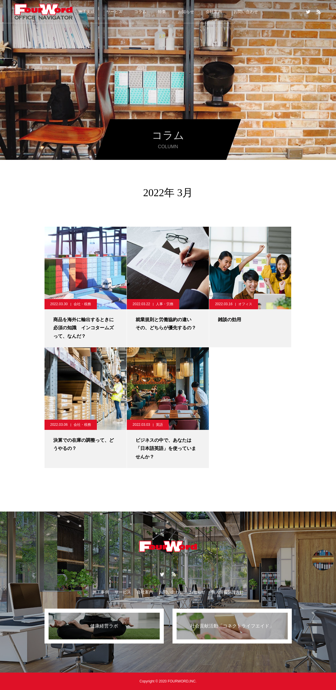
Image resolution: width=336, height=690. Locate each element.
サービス (114, 11)
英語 (159, 425)
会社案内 (214, 11)
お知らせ (186, 11)
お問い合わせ (246, 11)
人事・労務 (164, 304)
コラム (140, 11)
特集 (162, 11)
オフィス (245, 304)
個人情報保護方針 (227, 592)
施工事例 (101, 592)
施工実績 (86, 11)
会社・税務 (82, 304)
